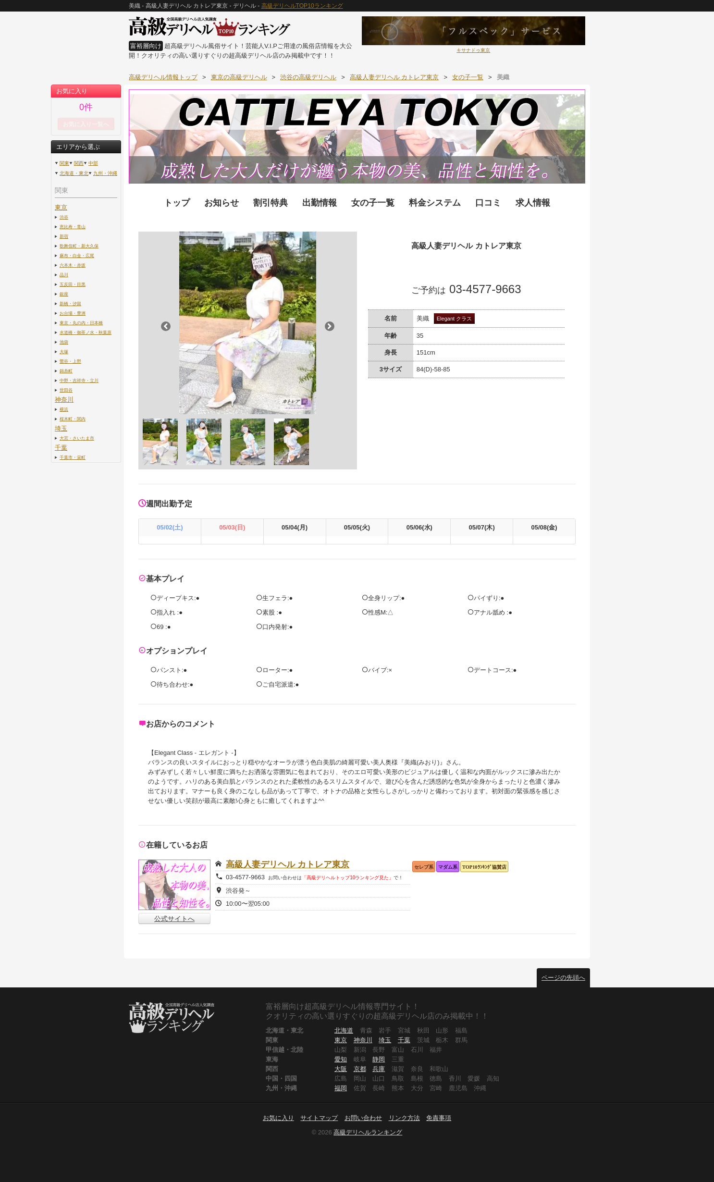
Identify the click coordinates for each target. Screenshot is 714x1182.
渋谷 (64, 217)
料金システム (435, 203)
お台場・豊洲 (73, 313)
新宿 (64, 236)
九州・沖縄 (105, 173)
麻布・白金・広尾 (77, 255)
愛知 (340, 1059)
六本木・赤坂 (73, 265)
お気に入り (278, 1117)
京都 (360, 1068)
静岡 (378, 1059)
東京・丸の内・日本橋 (81, 322)
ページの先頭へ (563, 977)
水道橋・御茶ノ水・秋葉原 (85, 332)
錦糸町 (66, 370)
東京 (61, 207)
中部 (93, 163)
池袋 (64, 342)
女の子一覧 (372, 203)
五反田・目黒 (73, 284)
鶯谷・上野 (70, 361)
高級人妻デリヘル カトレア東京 (287, 864)
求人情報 (533, 203)
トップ (177, 203)
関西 (79, 163)
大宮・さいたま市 (77, 438)
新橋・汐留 (70, 303)
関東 (64, 163)
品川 (64, 274)
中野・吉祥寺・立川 (79, 380)
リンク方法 (404, 1117)
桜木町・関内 (73, 418)
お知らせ (221, 203)
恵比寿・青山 (73, 226)
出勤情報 (319, 203)
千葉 (61, 447)
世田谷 (66, 390)
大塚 (64, 351)
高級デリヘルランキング (367, 1132)
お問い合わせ (363, 1117)
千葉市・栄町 (73, 457)
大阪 (340, 1068)
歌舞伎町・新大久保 (79, 245)
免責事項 (438, 1117)
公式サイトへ (174, 919)
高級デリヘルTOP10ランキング (302, 5)
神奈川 (64, 399)
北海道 (343, 1030)
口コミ (488, 203)
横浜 (64, 409)
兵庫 (378, 1068)
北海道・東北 (74, 173)
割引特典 (270, 203)
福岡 (340, 1088)
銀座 (64, 293)
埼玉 (61, 428)
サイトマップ (319, 1117)
